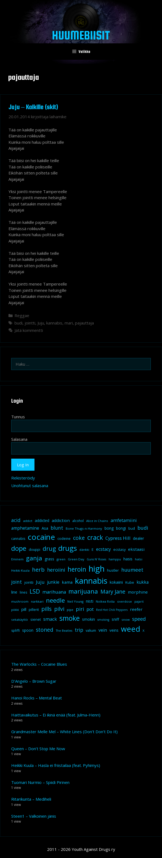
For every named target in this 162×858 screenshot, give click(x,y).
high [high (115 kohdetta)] (97, 568)
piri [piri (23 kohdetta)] (80, 608)
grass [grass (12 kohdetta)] (49, 558)
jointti (30, 323)
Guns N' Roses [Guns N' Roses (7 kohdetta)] (96, 559)
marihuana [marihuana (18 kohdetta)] (54, 592)
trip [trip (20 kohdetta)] (79, 629)
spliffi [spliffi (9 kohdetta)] (15, 630)
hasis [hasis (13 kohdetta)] (127, 558)
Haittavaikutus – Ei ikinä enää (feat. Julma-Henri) (55, 715)
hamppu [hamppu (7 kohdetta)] (115, 559)
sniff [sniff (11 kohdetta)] (115, 619)
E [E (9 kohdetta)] (93, 549)
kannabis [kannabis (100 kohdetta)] (91, 580)
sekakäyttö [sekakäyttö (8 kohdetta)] (19, 619)
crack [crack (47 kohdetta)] (95, 537)
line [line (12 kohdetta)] (14, 592)
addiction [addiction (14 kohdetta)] (61, 520)
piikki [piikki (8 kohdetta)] (15, 610)
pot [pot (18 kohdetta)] (90, 609)
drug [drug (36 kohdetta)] (49, 548)
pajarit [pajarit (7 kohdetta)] (139, 601)
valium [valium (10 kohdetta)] (91, 630)
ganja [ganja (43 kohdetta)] (34, 558)
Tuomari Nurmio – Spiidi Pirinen (40, 782)
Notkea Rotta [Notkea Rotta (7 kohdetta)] (105, 601)
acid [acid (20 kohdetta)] (16, 520)
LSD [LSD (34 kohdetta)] (35, 591)
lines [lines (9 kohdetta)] (23, 592)
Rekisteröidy (23, 478)
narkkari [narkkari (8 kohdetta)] (37, 601)
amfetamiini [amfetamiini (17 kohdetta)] (124, 520)
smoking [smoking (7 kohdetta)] (103, 620)
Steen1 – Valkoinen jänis (33, 816)
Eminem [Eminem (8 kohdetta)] (17, 559)
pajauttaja (84, 323)
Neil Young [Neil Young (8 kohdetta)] (75, 601)
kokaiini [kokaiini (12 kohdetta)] (116, 582)
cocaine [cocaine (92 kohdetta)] (41, 537)
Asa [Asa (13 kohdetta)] (45, 528)
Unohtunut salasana (29, 485)
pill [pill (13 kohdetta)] (23, 609)
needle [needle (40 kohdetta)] (55, 600)
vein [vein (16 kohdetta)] (103, 630)
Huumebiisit (81, 35)
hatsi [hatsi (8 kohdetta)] (138, 559)
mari (69, 323)
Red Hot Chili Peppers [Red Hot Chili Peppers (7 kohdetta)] (112, 610)
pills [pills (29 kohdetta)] (46, 609)
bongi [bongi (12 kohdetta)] (121, 528)
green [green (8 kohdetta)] (61, 559)
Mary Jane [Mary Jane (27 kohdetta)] (112, 591)
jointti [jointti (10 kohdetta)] (28, 582)
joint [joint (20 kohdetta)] (16, 581)
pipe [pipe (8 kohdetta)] (70, 610)
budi (18, 323)
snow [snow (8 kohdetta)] (125, 619)
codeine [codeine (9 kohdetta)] (64, 538)
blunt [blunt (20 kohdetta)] (57, 527)
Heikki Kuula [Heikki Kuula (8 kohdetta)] (20, 570)
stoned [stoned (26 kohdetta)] (44, 629)
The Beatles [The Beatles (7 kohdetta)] (64, 631)
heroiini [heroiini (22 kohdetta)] (56, 569)
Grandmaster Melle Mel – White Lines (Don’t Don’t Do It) (64, 731)
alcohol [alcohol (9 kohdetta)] (78, 520)
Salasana (19, 439)
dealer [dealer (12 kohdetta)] (138, 538)
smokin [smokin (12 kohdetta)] (88, 619)
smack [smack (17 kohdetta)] (50, 619)
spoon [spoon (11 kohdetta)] (27, 630)
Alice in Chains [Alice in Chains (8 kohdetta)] (97, 521)
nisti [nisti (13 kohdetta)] (89, 601)
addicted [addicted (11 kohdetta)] (42, 520)
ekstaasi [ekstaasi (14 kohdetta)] (136, 549)
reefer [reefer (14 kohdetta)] (136, 609)
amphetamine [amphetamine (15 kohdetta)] (25, 528)
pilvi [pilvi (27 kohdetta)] (59, 609)
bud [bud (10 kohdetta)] (131, 528)
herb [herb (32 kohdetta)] (38, 569)
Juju (40, 323)
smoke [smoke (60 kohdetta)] (69, 618)
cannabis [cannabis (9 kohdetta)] (18, 538)
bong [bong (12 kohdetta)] (109, 528)
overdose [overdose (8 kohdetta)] (124, 601)
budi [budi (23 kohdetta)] (142, 527)
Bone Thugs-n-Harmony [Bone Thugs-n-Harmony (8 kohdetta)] (84, 528)
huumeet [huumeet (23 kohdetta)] (132, 569)
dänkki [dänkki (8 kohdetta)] (84, 549)
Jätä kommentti (29, 330)
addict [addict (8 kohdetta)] (27, 521)
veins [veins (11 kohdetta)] (113, 630)
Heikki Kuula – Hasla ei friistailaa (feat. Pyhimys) (55, 765)
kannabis (54, 323)
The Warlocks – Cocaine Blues (39, 664)
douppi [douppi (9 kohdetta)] (34, 549)
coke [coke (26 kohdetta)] (79, 537)
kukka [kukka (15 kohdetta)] (143, 582)
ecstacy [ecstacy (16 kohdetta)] (103, 549)
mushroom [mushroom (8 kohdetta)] (19, 601)
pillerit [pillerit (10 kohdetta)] (34, 609)
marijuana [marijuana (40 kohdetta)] (83, 591)
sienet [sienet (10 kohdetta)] (35, 619)
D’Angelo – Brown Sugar (33, 681)
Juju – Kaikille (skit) (33, 107)
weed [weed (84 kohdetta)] (130, 629)
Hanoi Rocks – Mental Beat (36, 698)
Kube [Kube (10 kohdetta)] (129, 582)
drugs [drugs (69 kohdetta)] (67, 548)
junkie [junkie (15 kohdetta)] (53, 582)
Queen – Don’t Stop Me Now (38, 748)
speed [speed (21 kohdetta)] (139, 619)
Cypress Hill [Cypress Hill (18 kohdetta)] (118, 538)
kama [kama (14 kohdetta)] (67, 582)
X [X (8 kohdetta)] (143, 630)
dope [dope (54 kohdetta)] (18, 548)
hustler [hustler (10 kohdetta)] (113, 570)
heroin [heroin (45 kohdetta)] (77, 569)
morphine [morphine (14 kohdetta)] (138, 592)
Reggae (22, 315)
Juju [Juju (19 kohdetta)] (40, 582)
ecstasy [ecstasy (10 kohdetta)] (119, 549)
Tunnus (18, 416)
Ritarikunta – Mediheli (31, 799)
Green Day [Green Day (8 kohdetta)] (76, 559)
